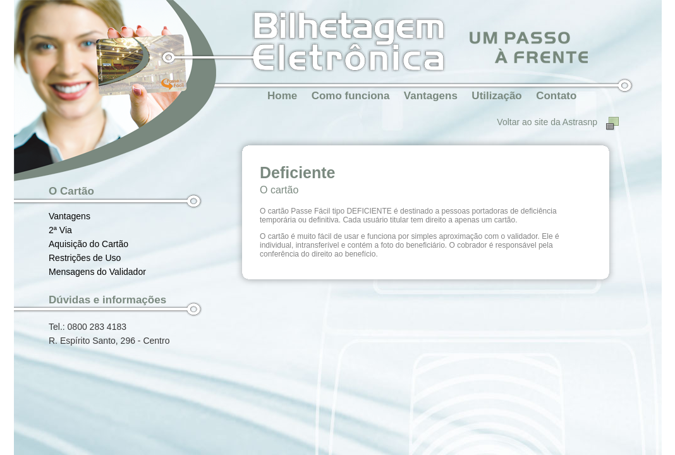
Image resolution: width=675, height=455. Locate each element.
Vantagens (431, 96)
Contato (556, 96)
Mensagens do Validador (97, 272)
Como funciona (351, 96)
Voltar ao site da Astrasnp (547, 122)
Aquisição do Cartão (88, 244)
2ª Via (60, 230)
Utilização (496, 96)
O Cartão (71, 191)
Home (282, 96)
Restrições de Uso (85, 258)
